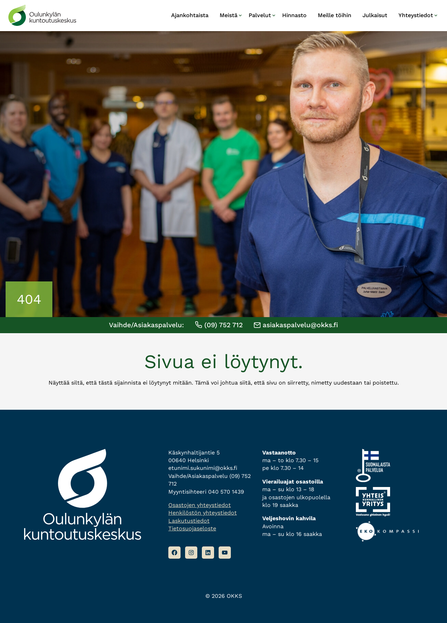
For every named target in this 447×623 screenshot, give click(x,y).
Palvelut (260, 15)
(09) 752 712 (218, 325)
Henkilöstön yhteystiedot (202, 512)
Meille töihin (334, 15)
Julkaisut (374, 15)
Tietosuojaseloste (192, 528)
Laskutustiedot (189, 520)
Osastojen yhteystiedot (199, 505)
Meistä (228, 15)
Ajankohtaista (189, 15)
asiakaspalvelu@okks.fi (296, 325)
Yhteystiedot (415, 15)
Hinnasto (294, 15)
